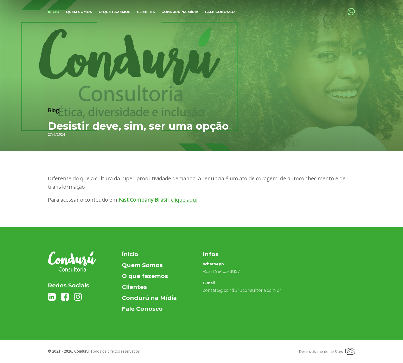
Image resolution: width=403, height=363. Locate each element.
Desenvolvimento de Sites (327, 351)
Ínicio (130, 254)
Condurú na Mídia (179, 12)
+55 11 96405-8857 (221, 271)
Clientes (146, 12)
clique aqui (184, 199)
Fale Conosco (220, 12)
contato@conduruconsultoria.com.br (242, 290)
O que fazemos (114, 12)
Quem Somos (142, 265)
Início (53, 12)
